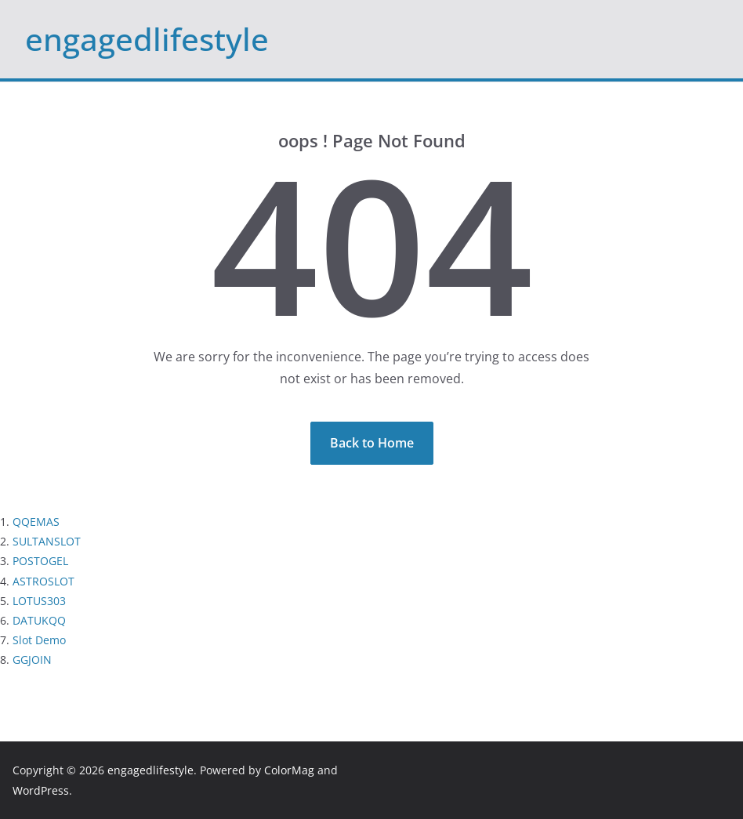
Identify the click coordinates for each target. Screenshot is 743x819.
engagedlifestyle (147, 38)
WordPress (41, 790)
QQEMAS (36, 521)
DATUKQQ (39, 620)
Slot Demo (39, 639)
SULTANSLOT (47, 541)
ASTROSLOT (43, 581)
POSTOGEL (40, 560)
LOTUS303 (39, 600)
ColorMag (289, 770)
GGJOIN (32, 659)
